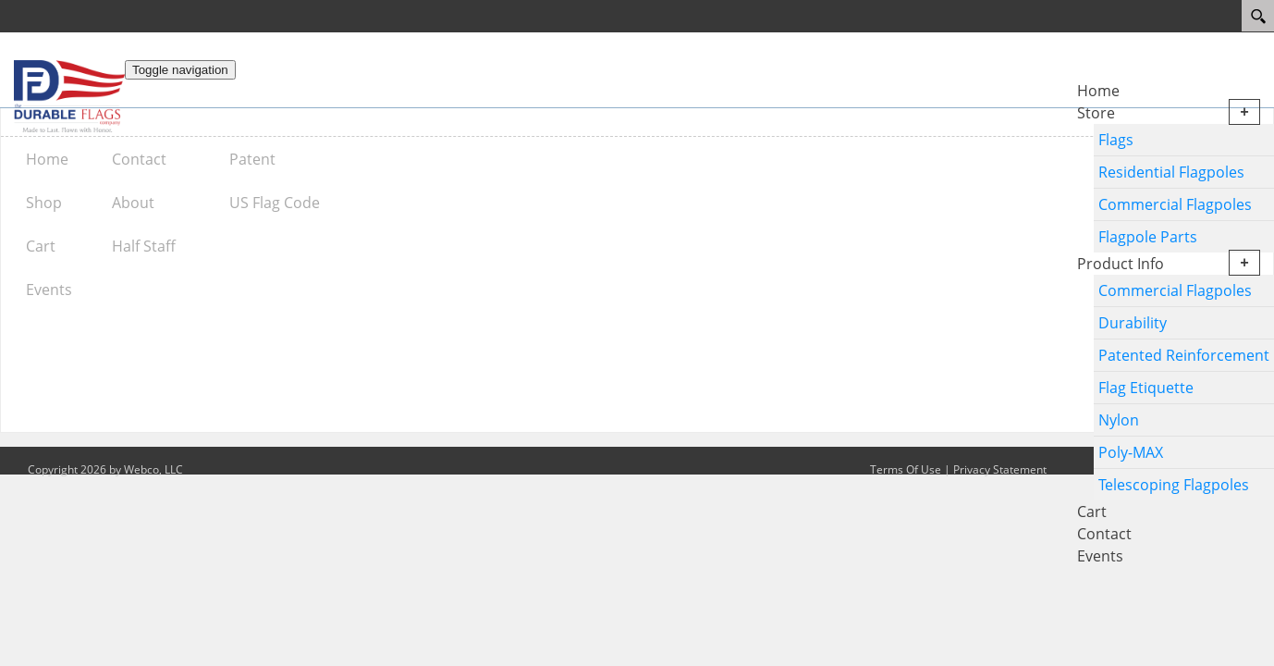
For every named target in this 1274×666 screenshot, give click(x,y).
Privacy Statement (1000, 469)
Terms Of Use (905, 469)
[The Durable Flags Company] (69, 95)
